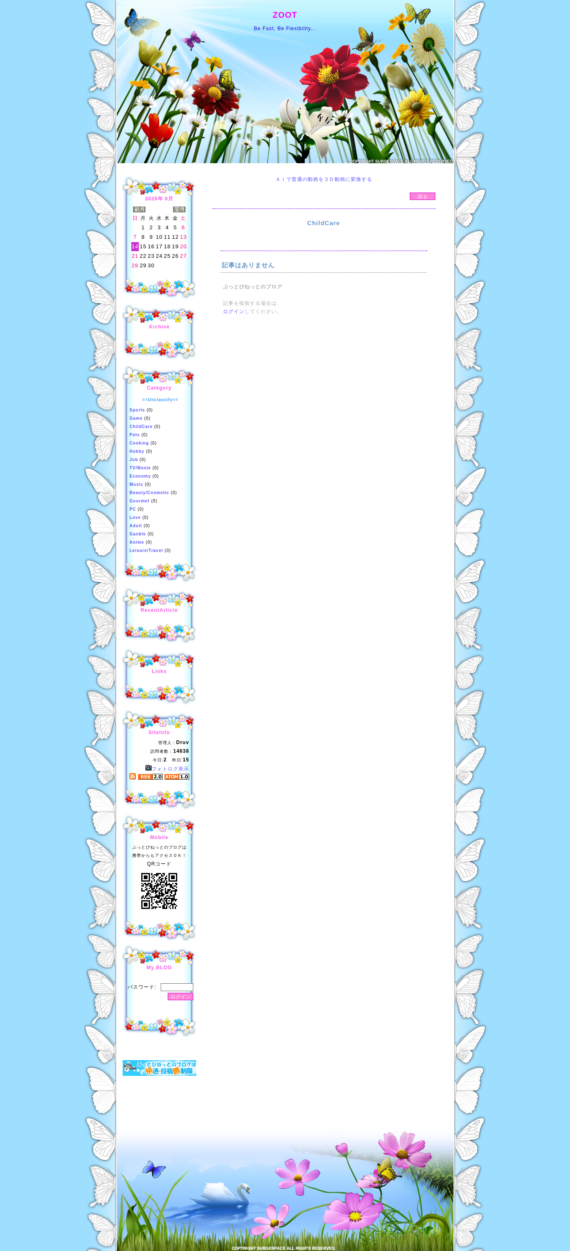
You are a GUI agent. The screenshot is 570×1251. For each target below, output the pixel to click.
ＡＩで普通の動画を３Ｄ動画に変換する (324, 179)
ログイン (234, 311)
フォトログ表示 (167, 769)
